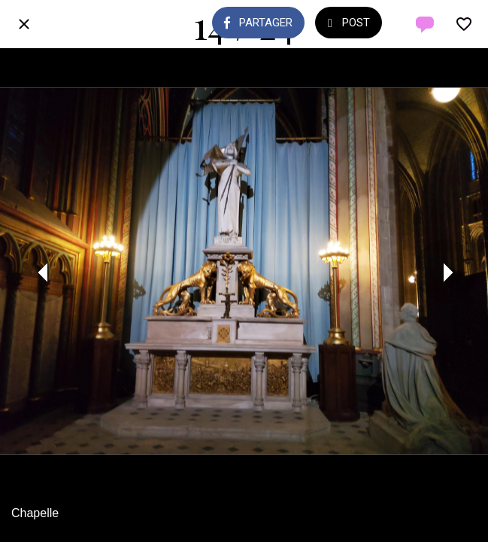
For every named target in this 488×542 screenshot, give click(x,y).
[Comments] (425, 24)
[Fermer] (24, 24)
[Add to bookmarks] (464, 24)
